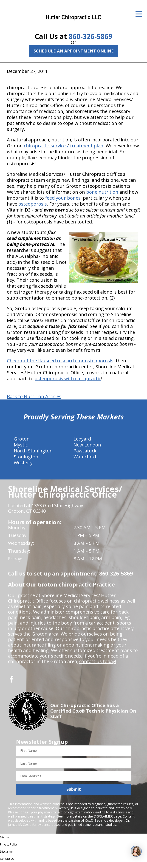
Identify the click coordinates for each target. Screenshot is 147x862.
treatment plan (86, 146)
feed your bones (63, 198)
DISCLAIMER (103, 816)
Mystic (21, 445)
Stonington (26, 457)
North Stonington (33, 451)
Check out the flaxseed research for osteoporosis (60, 361)
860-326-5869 (90, 36)
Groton (22, 439)
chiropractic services (46, 146)
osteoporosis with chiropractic (68, 378)
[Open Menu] (138, 14)
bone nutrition (102, 192)
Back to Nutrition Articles (34, 396)
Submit (73, 789)
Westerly (23, 463)
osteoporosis (32, 204)
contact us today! (97, 661)
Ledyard (82, 439)
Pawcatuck (85, 451)
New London (87, 445)
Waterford (85, 457)
